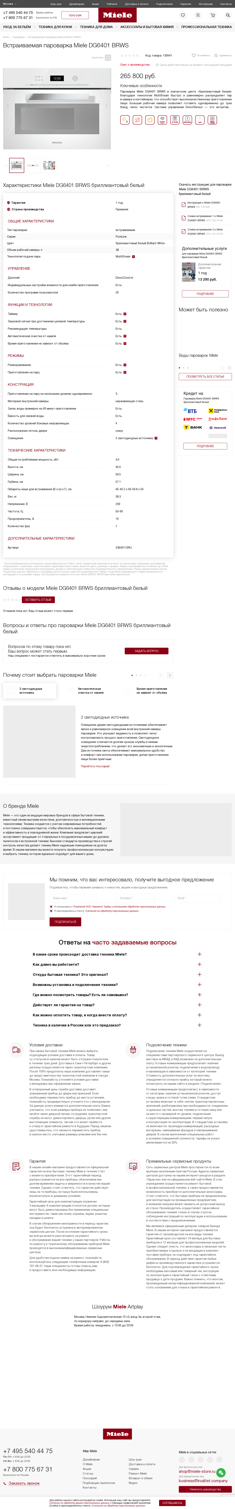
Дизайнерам (76, 4)
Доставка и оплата (136, 4)
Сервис (134, 1468)
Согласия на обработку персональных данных (112, 916)
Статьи (88, 1473)
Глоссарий (90, 1478)
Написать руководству (205, 1489)
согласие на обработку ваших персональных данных (79, 1503)
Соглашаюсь (172, 1503)
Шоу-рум (56, 4)
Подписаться (205, 903)
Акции (95, 4)
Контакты (226, 4)
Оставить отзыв (19, 605)
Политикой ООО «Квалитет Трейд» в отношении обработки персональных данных (119, 912)
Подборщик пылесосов (99, 1482)
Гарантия (185, 4)
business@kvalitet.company (203, 1481)
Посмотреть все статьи (205, 376)
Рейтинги (112, 4)
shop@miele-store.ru (197, 1471)
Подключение (164, 4)
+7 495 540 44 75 (18, 13)
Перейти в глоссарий (95, 771)
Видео (133, 1482)
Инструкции (206, 4)
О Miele (88, 1464)
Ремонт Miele (138, 1473)
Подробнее (205, 293)
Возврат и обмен (140, 1478)
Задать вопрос (147, 656)
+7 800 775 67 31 (18, 18)
